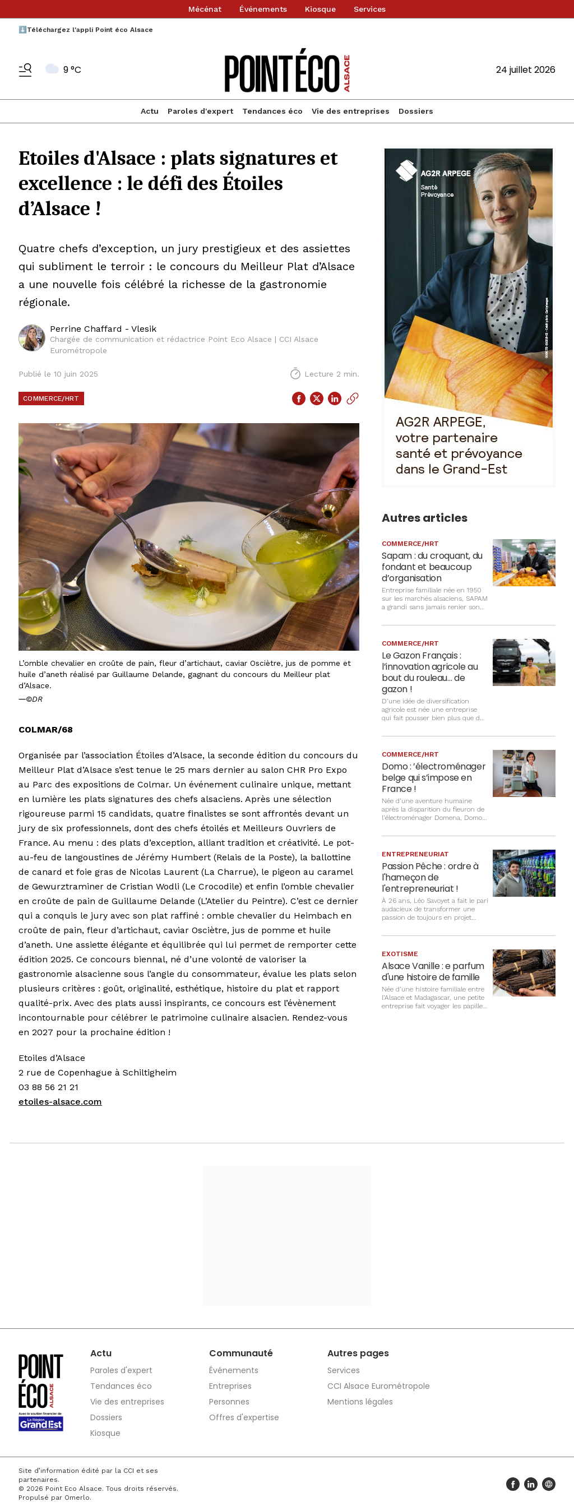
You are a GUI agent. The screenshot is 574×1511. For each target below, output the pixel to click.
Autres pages (358, 1353)
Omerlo (77, 1497)
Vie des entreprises (351, 110)
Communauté (241, 1353)
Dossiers (416, 110)
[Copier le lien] (352, 398)
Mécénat (204, 8)
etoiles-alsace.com (60, 1101)
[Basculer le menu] (25, 70)
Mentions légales (360, 1401)
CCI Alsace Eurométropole (378, 1386)
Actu (150, 110)
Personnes (229, 1401)
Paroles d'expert (200, 110)
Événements (263, 8)
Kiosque (320, 8)
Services (370, 8)
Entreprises (230, 1386)
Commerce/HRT (51, 398)
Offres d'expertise (244, 1417)
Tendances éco (272, 110)
